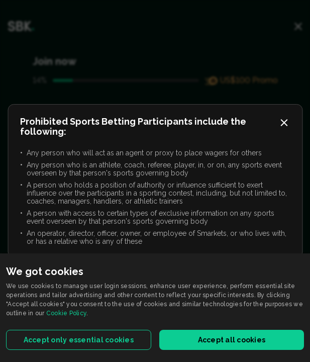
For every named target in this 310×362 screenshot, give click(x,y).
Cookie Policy (66, 313)
